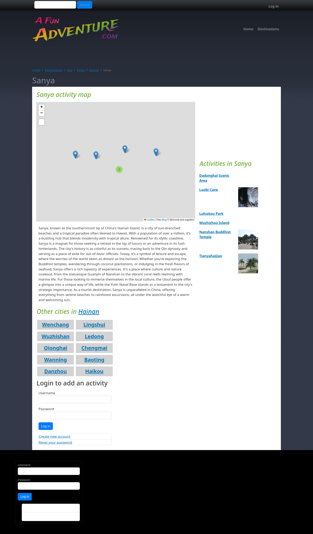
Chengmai (94, 347)
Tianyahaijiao (210, 256)
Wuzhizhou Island (214, 223)
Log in (273, 6)
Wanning (55, 359)
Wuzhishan (55, 336)
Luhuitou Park (211, 213)
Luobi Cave (208, 189)
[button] (156, 152)
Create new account (54, 436)
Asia (69, 70)
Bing (164, 219)
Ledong (94, 336)
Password (46, 409)
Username (47, 393)
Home (248, 29)
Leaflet (149, 219)
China (81, 70)
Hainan (94, 70)
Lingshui (94, 324)
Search (85, 5)
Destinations (268, 29)
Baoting (94, 359)
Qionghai (55, 347)
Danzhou (55, 371)
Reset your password (55, 442)
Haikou (94, 371)
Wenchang (55, 324)
